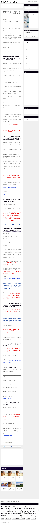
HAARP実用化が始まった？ (4, 489)
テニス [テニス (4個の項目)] (17, 508)
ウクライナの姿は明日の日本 (19, 489)
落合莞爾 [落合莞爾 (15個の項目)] (8, 518)
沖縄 (6, 442)
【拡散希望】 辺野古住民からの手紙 (17, 495)
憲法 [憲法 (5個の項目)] (15, 511)
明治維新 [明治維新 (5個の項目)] (15, 513)
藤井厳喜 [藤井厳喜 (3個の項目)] (14, 518)
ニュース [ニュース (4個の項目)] (21, 508)
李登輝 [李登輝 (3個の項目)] (31, 513)
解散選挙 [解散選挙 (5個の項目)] (28, 518)
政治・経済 (4, 19)
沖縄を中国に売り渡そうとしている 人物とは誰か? (11, 478)
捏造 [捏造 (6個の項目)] (19, 511)
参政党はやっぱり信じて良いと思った (34, 19)
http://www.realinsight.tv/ (7, 398)
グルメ (27, 44)
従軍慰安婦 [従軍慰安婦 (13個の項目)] (10, 511)
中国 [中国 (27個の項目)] (20, 510)
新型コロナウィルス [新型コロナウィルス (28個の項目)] (29, 512)
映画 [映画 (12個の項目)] (20, 513)
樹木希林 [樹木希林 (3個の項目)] (35, 513)
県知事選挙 (10, 442)
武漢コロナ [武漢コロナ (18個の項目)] (5, 515)
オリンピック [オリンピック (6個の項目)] (4, 508)
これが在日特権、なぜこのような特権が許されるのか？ (4, 478)
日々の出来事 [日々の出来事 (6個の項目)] (4, 513)
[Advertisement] (11, 457)
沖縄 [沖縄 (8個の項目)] (8, 517)
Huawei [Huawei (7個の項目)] (14, 506)
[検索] (31, 8)
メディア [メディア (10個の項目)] (32, 508)
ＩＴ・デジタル (28, 68)
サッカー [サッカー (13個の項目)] (11, 508)
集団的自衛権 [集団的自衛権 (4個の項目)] (34, 518)
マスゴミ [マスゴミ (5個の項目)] (26, 508)
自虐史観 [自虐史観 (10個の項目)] (34, 517)
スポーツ (27, 49)
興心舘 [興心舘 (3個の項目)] (3, 518)
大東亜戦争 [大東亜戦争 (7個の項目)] (36, 510)
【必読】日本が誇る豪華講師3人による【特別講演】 (11, 489)
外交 (26, 56)
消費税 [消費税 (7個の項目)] (12, 516)
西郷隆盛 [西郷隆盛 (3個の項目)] (23, 518)
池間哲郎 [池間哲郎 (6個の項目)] (3, 516)
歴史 (26, 63)
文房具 (27, 61)
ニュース (27, 51)
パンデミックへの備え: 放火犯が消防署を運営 (33, 24)
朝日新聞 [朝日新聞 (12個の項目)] (26, 513)
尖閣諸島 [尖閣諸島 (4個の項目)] (3, 511)
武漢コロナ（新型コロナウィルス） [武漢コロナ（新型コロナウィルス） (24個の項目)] (22, 515)
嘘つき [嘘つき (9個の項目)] (30, 510)
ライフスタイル (28, 54)
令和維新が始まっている (33, 14)
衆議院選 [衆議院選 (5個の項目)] (18, 518)
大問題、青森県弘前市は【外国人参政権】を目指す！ (19, 478)
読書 (26, 65)
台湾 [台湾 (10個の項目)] (26, 510)
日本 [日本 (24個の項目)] (10, 513)
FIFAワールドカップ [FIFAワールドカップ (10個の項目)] (6, 506)
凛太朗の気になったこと (9, 2)
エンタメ (27, 42)
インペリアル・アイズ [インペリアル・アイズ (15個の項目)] (24, 506)
